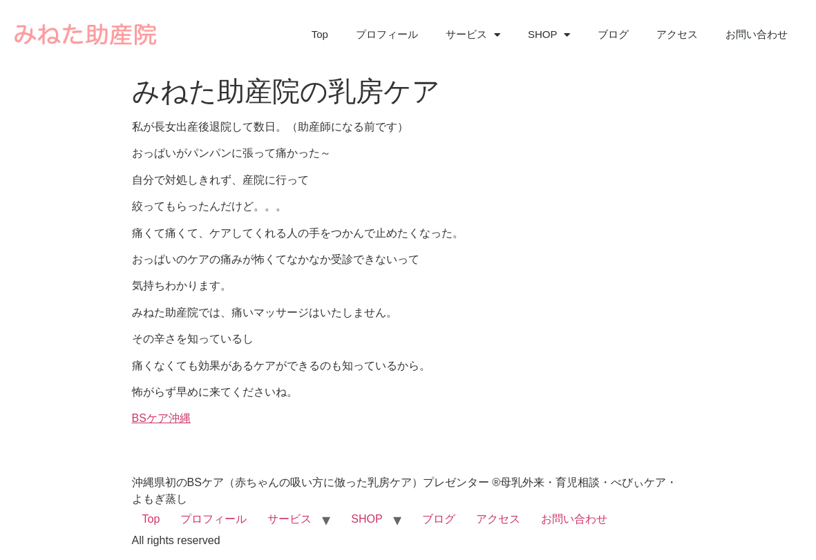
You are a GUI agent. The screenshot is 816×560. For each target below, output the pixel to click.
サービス (473, 35)
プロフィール (387, 34)
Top (320, 34)
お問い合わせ (756, 34)
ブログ (613, 34)
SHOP (549, 35)
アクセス (677, 34)
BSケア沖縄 (161, 418)
